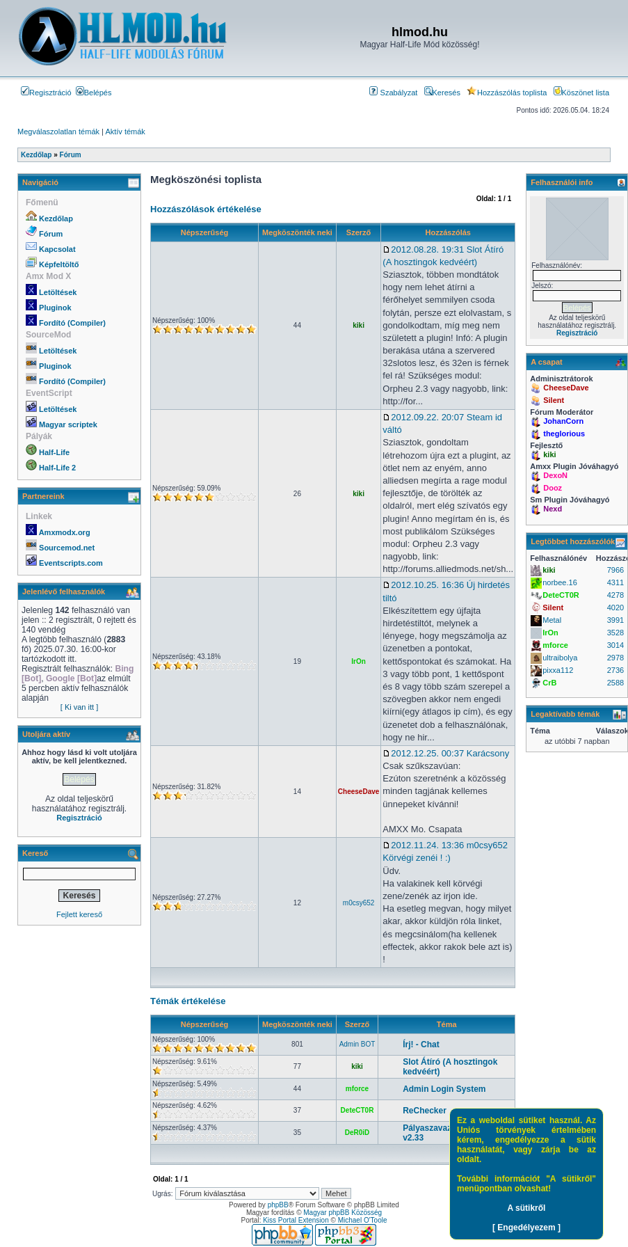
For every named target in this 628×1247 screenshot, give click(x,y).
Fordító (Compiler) (72, 323)
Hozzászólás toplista (507, 92)
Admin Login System (444, 1089)
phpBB (278, 1205)
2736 (615, 670)
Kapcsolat (57, 249)
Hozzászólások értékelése (205, 209)
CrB (549, 682)
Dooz (552, 488)
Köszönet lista (581, 92)
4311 (615, 582)
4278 (615, 595)
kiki (358, 325)
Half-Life (54, 452)
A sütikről (527, 1208)
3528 (615, 632)
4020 (615, 607)
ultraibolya (559, 657)
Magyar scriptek (68, 424)
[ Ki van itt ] (79, 707)
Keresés (442, 92)
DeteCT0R (357, 1110)
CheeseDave (358, 791)
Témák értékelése (187, 1001)
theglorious (564, 433)
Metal (551, 620)
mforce (357, 1089)
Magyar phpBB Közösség (342, 1212)
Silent (553, 400)
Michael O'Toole (362, 1220)
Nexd (552, 509)
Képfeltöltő (59, 264)
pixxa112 (557, 670)
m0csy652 (359, 903)
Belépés (94, 92)
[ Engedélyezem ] (526, 1227)
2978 (615, 657)
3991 (615, 620)
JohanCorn (563, 421)
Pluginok (55, 307)
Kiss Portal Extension (296, 1220)
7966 (615, 570)
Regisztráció (46, 92)
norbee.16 (559, 582)
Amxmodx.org (64, 532)
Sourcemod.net (67, 547)
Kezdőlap (56, 218)
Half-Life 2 (57, 467)
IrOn (358, 661)
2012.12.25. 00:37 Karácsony (446, 753)
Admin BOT (357, 1044)
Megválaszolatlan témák (58, 131)
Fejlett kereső (79, 914)
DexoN (555, 475)
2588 (615, 682)
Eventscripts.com (71, 563)
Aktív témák (125, 131)
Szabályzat (393, 92)
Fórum (51, 234)
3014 (615, 645)
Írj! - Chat (421, 1044)
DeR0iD (357, 1132)
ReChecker (424, 1110)
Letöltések (58, 292)
